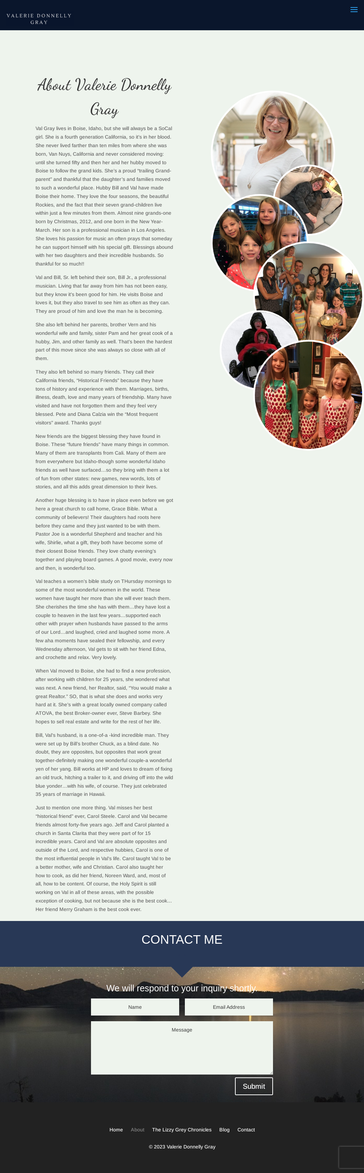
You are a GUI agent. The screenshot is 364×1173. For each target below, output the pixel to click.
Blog (224, 1129)
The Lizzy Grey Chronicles (182, 1129)
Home (116, 1129)
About (137, 1129)
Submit (254, 1086)
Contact (246, 1129)
